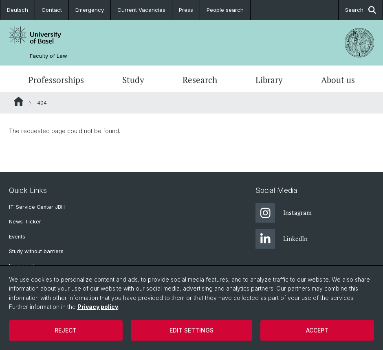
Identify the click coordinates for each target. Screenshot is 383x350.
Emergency (89, 10)
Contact (52, 10)
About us (338, 79)
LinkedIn (281, 239)
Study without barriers (36, 251)
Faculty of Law (48, 56)
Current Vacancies (141, 10)
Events (17, 237)
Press (186, 10)
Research (200, 79)
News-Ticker (25, 222)
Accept (317, 330)
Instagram (283, 213)
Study (133, 79)
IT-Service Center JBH (37, 207)
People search (225, 10)
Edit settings (191, 330)
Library (269, 79)
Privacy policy (97, 306)
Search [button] (360, 10)
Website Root (18, 101)
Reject (66, 330)
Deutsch (17, 10)
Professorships (56, 79)
